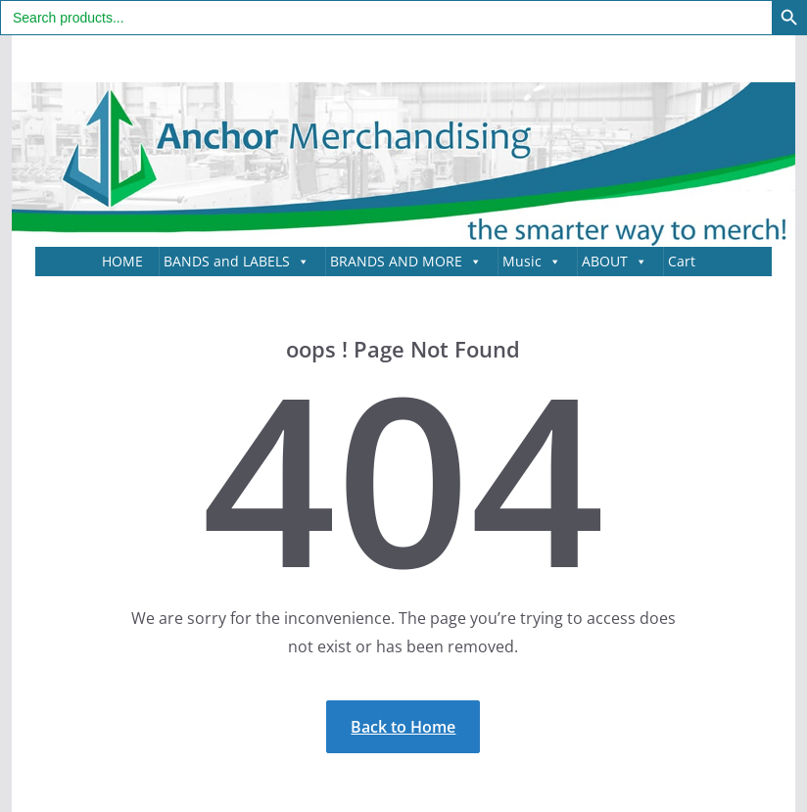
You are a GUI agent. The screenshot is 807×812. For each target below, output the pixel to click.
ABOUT (614, 261)
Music (531, 261)
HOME (122, 261)
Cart (681, 261)
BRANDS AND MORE (406, 261)
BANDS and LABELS (236, 261)
